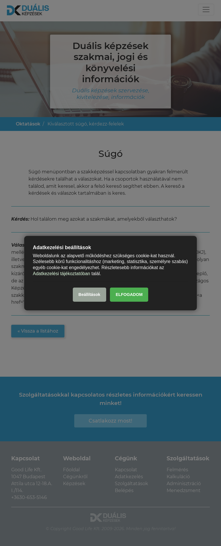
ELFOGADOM (129, 294)
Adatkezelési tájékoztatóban (61, 273)
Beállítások (89, 294)
